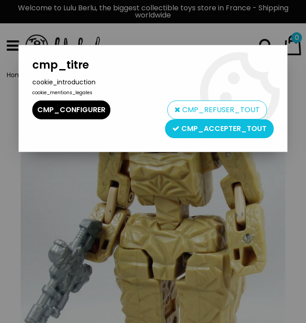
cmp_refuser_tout (217, 110)
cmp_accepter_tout (219, 128)
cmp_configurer (71, 110)
